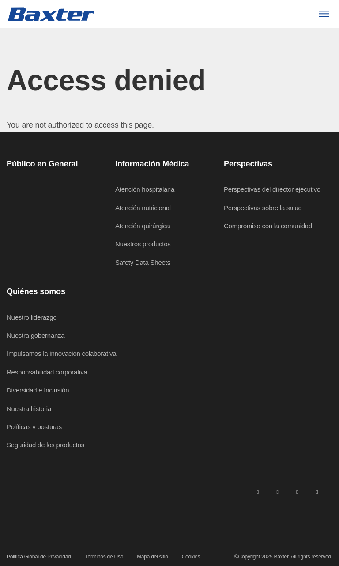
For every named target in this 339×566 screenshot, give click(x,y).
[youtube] (317, 491)
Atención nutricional (143, 207)
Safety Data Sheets (142, 262)
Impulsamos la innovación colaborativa (61, 353)
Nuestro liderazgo (31, 317)
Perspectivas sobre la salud (263, 207)
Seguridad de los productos (45, 445)
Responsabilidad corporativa (47, 372)
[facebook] (277, 491)
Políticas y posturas (34, 426)
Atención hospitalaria (144, 189)
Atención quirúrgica (142, 226)
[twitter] (297, 491)
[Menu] (323, 14)
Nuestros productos (143, 244)
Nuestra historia (29, 408)
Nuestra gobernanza (35, 335)
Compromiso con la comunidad (268, 226)
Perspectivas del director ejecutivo (272, 189)
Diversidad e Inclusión (38, 390)
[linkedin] (258, 491)
